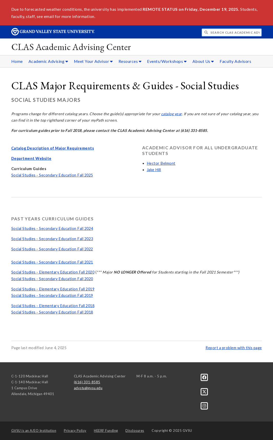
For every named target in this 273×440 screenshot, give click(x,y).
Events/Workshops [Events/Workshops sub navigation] (167, 61)
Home (17, 61)
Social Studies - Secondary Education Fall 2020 (52, 279)
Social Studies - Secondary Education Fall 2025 (52, 175)
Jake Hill (154, 170)
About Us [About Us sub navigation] (203, 61)
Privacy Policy (75, 430)
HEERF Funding (106, 430)
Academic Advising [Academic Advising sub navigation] (48, 61)
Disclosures (134, 430)
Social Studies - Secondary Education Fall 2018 (52, 312)
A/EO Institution (33, 430)
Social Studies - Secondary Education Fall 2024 (52, 228)
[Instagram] (204, 406)
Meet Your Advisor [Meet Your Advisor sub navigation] (93, 61)
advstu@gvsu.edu (88, 388)
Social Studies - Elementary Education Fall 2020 (53, 272)
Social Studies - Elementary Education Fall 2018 (53, 306)
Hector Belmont (161, 163)
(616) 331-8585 (87, 382)
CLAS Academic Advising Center (71, 47)
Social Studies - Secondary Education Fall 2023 (52, 239)
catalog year (171, 114)
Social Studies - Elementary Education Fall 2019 (53, 289)
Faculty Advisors (235, 61)
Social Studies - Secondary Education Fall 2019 (52, 295)
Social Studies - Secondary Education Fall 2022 (52, 249)
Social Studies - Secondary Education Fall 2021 (52, 262)
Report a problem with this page (234, 348)
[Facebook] (204, 377)
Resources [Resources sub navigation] (130, 61)
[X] (204, 391)
